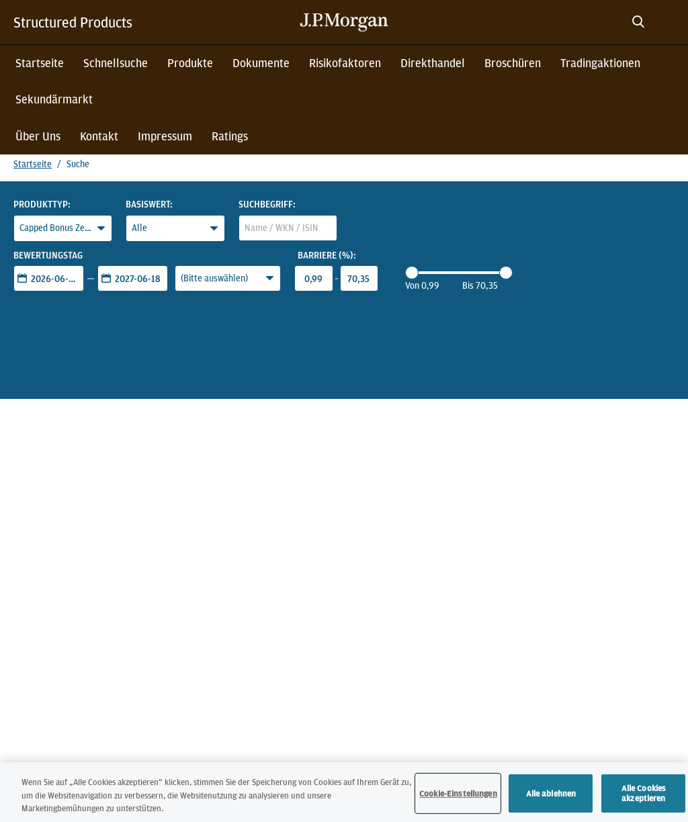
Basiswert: (149, 204)
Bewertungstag (48, 255)
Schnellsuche (115, 63)
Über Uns (37, 136)
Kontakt (99, 136)
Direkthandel (432, 63)
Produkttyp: (42, 204)
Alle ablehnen (551, 796)
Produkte (190, 63)
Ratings (230, 136)
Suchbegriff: (267, 204)
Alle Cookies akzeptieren (643, 796)
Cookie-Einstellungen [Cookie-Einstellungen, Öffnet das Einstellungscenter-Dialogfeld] (458, 796)
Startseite (39, 63)
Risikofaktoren (345, 63)
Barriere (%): (327, 255)
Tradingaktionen (600, 63)
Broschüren (512, 63)
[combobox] (288, 228)
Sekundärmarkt (54, 99)
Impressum (165, 136)
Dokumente (261, 63)
